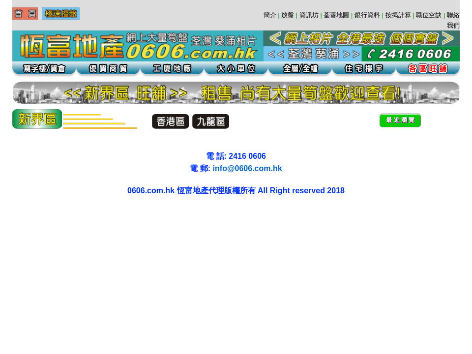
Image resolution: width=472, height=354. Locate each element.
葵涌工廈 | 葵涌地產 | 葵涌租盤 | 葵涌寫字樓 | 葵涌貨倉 (12, 211)
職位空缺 (429, 15)
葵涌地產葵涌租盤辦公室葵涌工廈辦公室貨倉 (42, 211)
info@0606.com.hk (247, 168)
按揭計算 (398, 15)
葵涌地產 (31, 211)
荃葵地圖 (336, 15)
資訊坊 (309, 15)
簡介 (270, 15)
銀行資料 (367, 15)
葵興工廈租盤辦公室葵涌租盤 (59, 211)
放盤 (287, 15)
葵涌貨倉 (26, 211)
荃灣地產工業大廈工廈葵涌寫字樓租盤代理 (9, 221)
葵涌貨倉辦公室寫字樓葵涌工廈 (72, 211)
